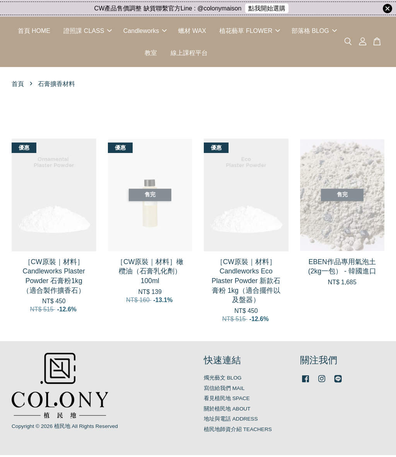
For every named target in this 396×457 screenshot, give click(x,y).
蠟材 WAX (192, 31)
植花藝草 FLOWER (249, 31)
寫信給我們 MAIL (224, 390)
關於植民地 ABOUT (227, 410)
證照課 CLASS (87, 31)
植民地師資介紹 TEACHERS (238, 431)
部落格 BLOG (314, 31)
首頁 (18, 85)
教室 (151, 53)
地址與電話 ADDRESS (231, 421)
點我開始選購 (266, 8)
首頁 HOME (34, 31)
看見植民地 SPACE (227, 400)
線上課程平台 (189, 53)
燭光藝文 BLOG (223, 380)
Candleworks (145, 31)
